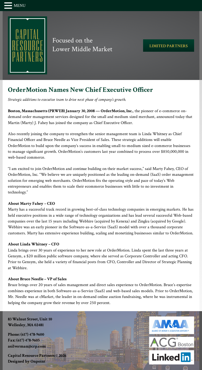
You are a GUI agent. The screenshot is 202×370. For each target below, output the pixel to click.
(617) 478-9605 (28, 340)
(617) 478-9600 (32, 334)
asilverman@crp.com (27, 346)
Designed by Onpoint (27, 361)
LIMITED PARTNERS (168, 46)
